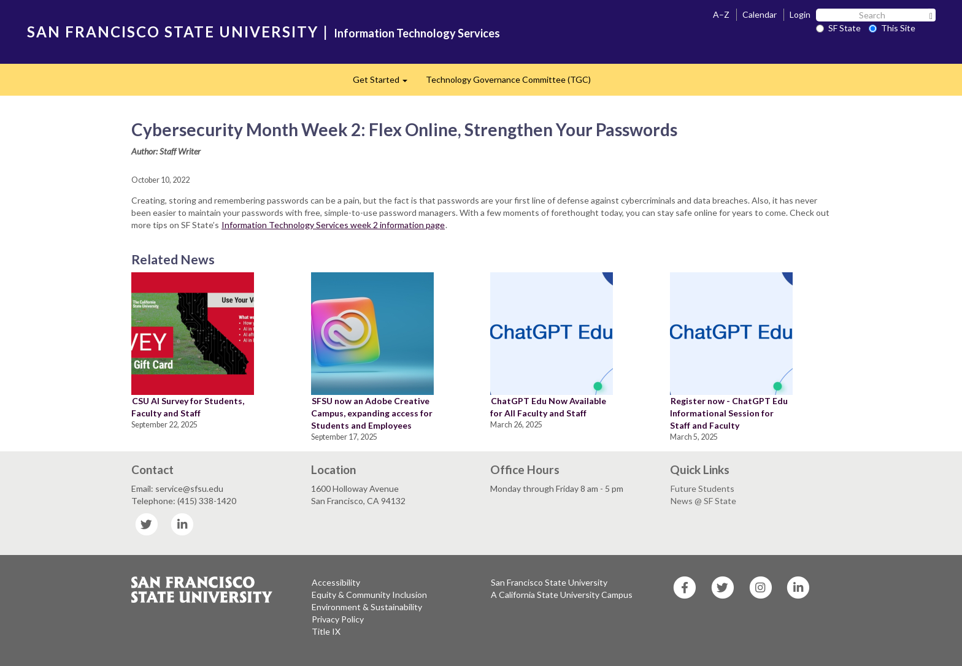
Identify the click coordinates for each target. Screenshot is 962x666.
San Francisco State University (549, 582)
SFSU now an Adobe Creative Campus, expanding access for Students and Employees (372, 413)
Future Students (702, 488)
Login (800, 14)
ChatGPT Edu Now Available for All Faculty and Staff (548, 407)
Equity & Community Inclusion (369, 594)
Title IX (326, 631)
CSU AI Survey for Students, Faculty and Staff (187, 407)
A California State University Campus (562, 594)
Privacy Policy (338, 619)
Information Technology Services (417, 33)
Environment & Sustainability (367, 607)
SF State (838, 28)
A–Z (721, 14)
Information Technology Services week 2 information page (333, 225)
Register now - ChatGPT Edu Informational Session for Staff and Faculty (729, 413)
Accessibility (336, 582)
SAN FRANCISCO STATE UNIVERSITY (172, 31)
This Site (892, 28)
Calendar (759, 14)
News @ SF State (703, 501)
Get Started (385, 83)
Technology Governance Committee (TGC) (508, 79)
